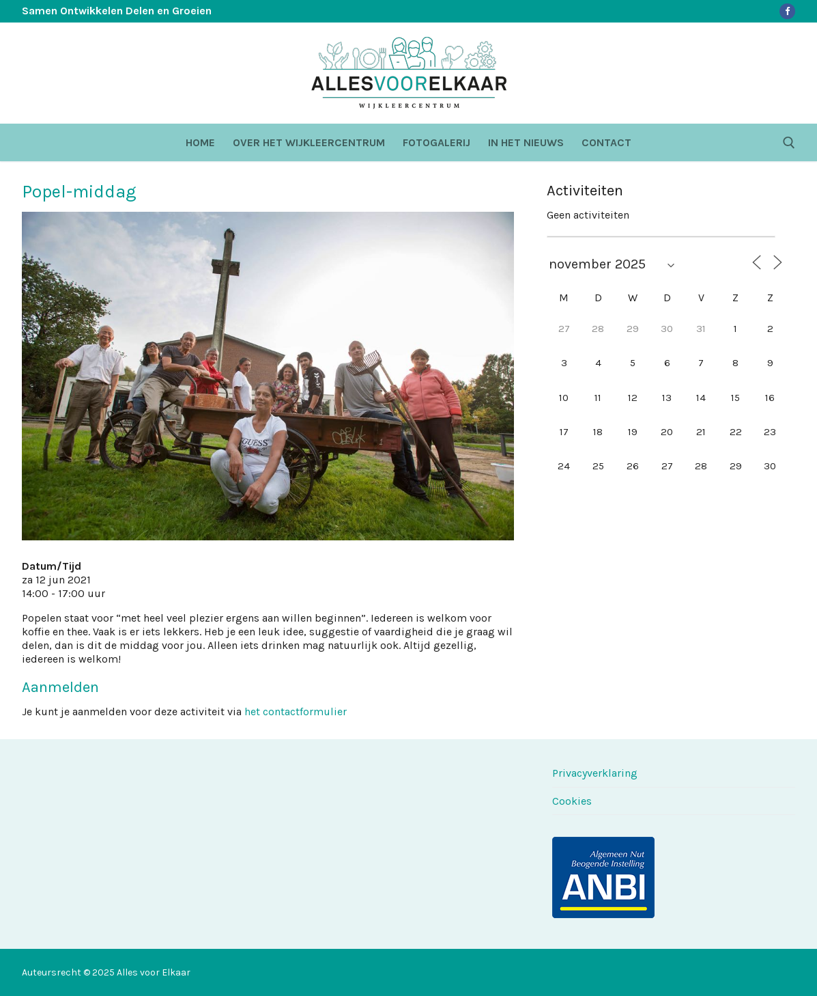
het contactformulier (295, 711)
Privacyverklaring (594, 772)
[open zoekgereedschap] (789, 143)
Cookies (572, 800)
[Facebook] (787, 11)
